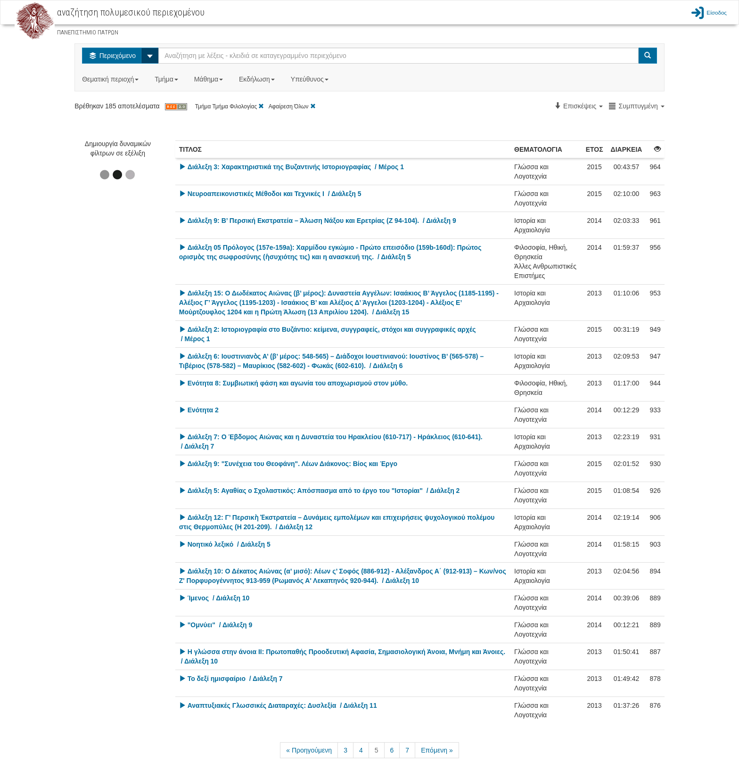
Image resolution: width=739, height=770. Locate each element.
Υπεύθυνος (310, 79)
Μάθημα (209, 79)
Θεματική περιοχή (111, 79)
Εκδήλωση (258, 79)
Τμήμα (167, 79)
